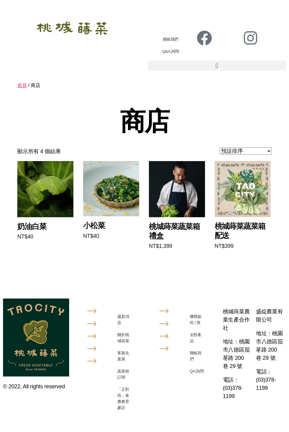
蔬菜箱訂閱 (123, 374)
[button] (217, 66)
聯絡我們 (170, 39)
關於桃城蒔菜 (123, 337)
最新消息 (123, 319)
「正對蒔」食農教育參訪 (123, 398)
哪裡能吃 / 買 (195, 319)
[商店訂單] (246, 151)
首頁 (22, 85)
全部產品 (195, 337)
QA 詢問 (197, 371)
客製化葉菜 (123, 356)
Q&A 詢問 (170, 51)
